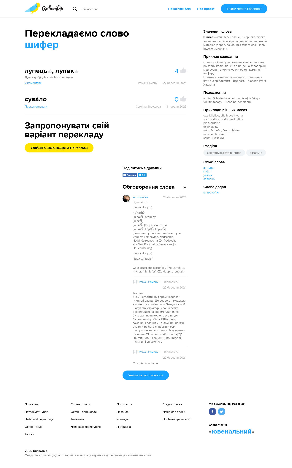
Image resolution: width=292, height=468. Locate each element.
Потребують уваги (37, 411)
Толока (29, 434)
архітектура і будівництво (224, 152)
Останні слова (80, 404)
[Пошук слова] (113, 9)
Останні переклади (84, 411)
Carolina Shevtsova (148, 106)
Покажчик (31, 404)
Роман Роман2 (148, 82)
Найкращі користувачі (86, 426)
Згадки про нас (173, 404)
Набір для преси (174, 411)
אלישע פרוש (211, 192)
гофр (206, 171)
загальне (256, 152)
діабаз (207, 175)
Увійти (244, 9)
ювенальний (232, 431)
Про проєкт (206, 9)
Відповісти (140, 202)
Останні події (33, 426)
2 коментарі (33, 82)
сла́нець (209, 178)
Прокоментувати (36, 106)
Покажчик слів (179, 9)
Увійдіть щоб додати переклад (59, 148)
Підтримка (124, 426)
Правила (122, 411)
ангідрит (209, 167)
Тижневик (77, 419)
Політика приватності (177, 419)
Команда (122, 419)
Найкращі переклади (39, 419)
